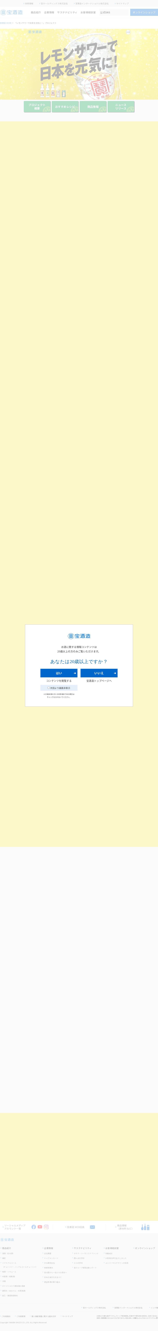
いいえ (99, 673)
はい (59, 673)
